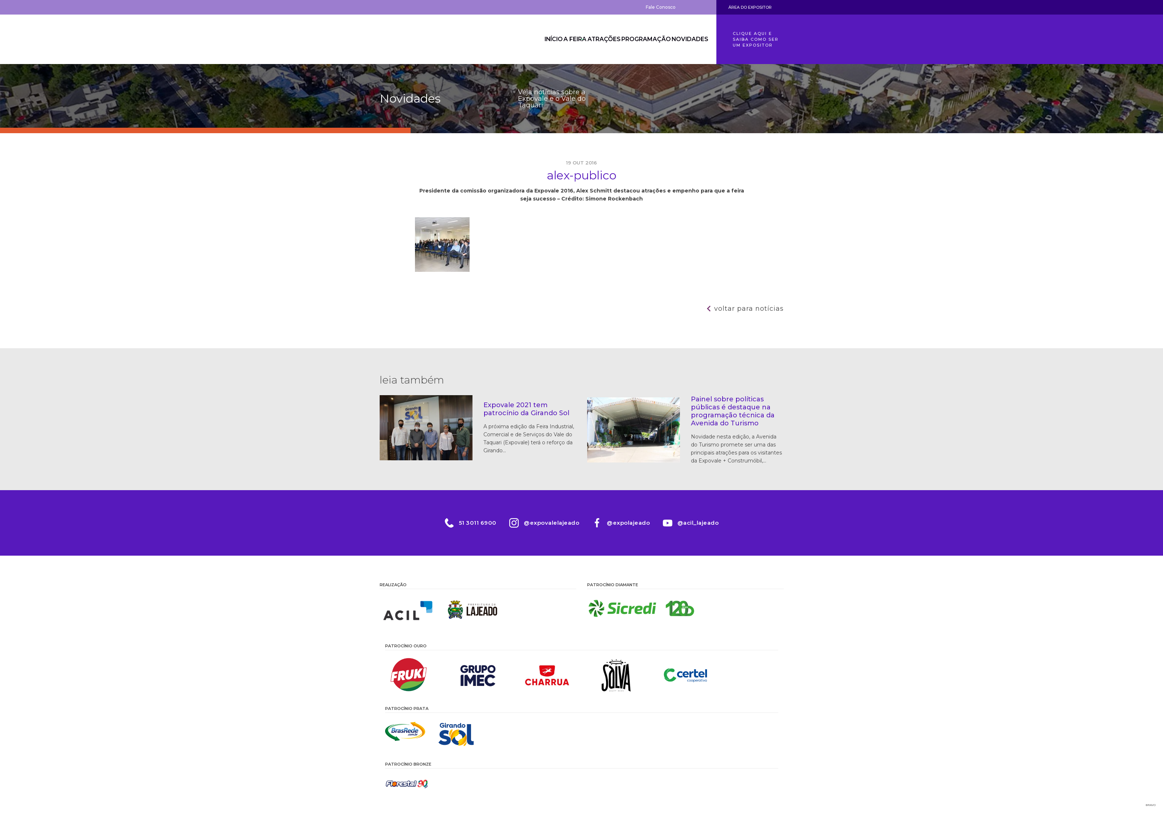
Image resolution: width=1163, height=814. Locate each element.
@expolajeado (630, 522)
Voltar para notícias (749, 309)
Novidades (687, 39)
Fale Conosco (661, 7)
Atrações (592, 39)
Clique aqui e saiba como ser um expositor (756, 39)
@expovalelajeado (549, 522)
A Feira (555, 39)
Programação (639, 39)
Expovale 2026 (420, 39)
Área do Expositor (750, 7)
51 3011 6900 (469, 522)
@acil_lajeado (706, 522)
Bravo (1151, 805)
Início (525, 39)
